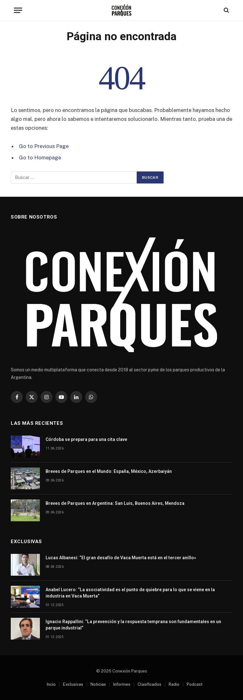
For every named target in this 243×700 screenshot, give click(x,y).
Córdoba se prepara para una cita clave (86, 439)
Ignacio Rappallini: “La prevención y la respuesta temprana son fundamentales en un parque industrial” (133, 624)
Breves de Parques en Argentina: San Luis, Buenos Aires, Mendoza (115, 503)
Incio (51, 684)
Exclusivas (73, 684)
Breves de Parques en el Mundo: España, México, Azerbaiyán (109, 471)
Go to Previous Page (44, 146)
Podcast (194, 684)
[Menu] (18, 10)
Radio (174, 684)
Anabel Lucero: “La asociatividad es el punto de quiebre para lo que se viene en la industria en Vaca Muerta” (130, 592)
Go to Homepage (40, 157)
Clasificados (149, 684)
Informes (121, 684)
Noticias (98, 684)
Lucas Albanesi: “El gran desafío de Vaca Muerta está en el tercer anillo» (121, 557)
